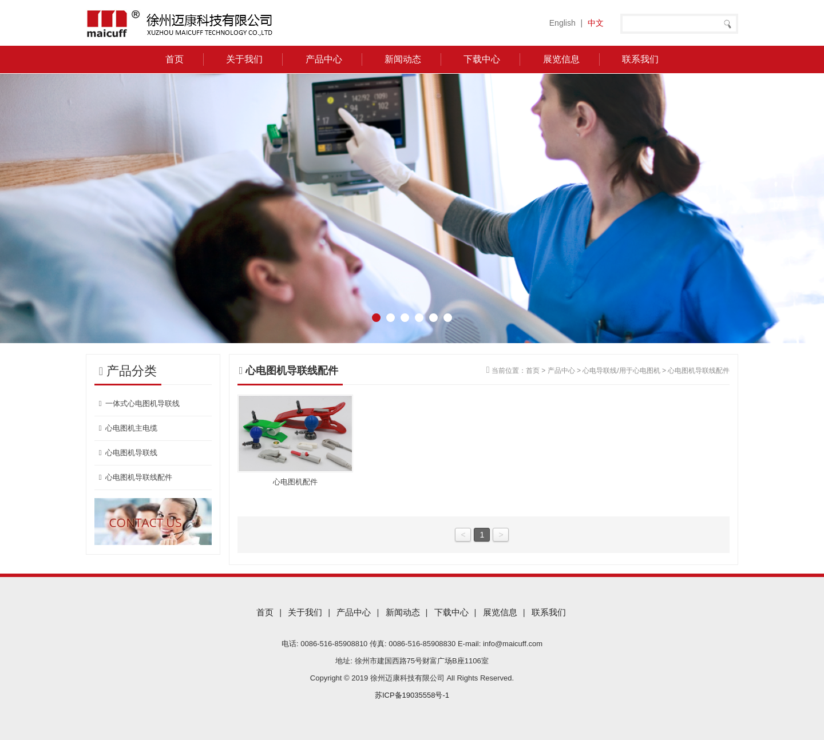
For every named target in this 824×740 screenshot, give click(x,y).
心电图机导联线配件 (134, 477)
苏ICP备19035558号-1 (412, 695)
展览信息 (561, 59)
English (562, 22)
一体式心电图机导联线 (138, 403)
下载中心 (482, 59)
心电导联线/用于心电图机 (621, 371)
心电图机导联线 (126, 452)
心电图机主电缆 (126, 428)
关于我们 (244, 59)
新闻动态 (403, 59)
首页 (174, 59)
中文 (596, 22)
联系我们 (640, 59)
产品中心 (324, 59)
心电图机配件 (295, 482)
